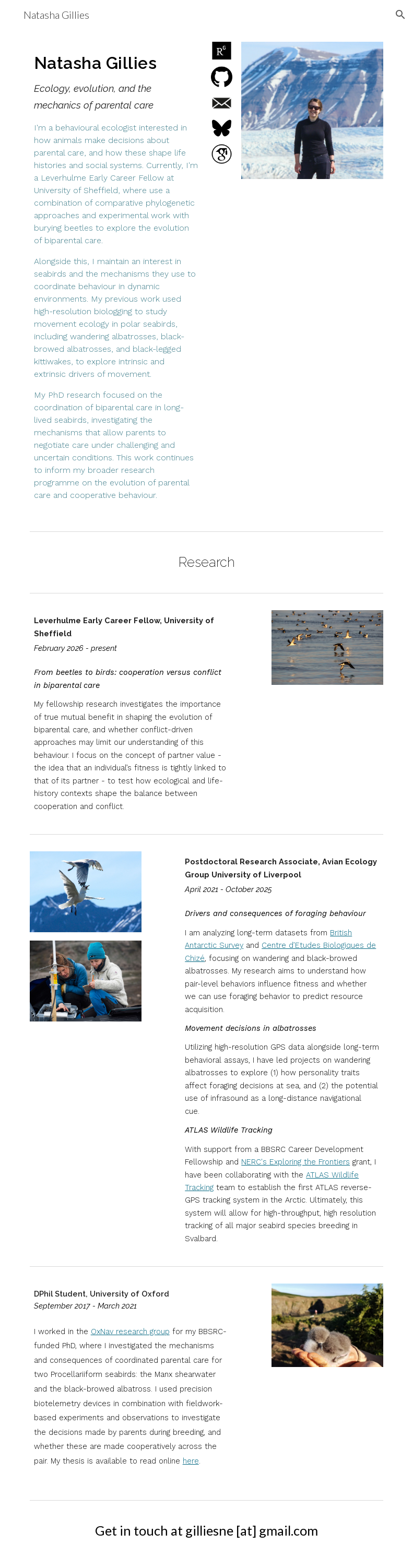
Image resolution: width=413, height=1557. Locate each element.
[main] (116, 278)
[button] (400, 14)
